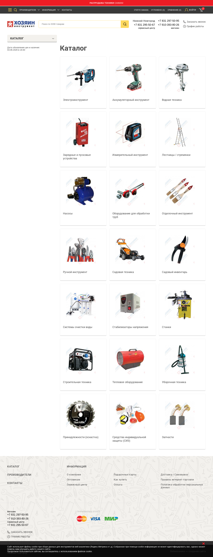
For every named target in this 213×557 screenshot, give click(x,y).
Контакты (67, 10)
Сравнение (174, 10)
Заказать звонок (194, 21)
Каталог (13, 466)
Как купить (120, 479)
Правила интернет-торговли (177, 479)
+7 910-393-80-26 (168, 24)
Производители (27, 10)
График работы (193, 26)
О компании (74, 474)
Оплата (118, 484)
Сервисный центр (77, 484)
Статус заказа (141, 10)
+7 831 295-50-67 (144, 24)
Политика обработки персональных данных (182, 486)
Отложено (158, 10)
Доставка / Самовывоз (174, 474)
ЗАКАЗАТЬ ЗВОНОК (20, 532)
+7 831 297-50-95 (168, 20)
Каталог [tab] (32, 38)
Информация (49, 10)
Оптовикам (73, 479)
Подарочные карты (125, 474)
